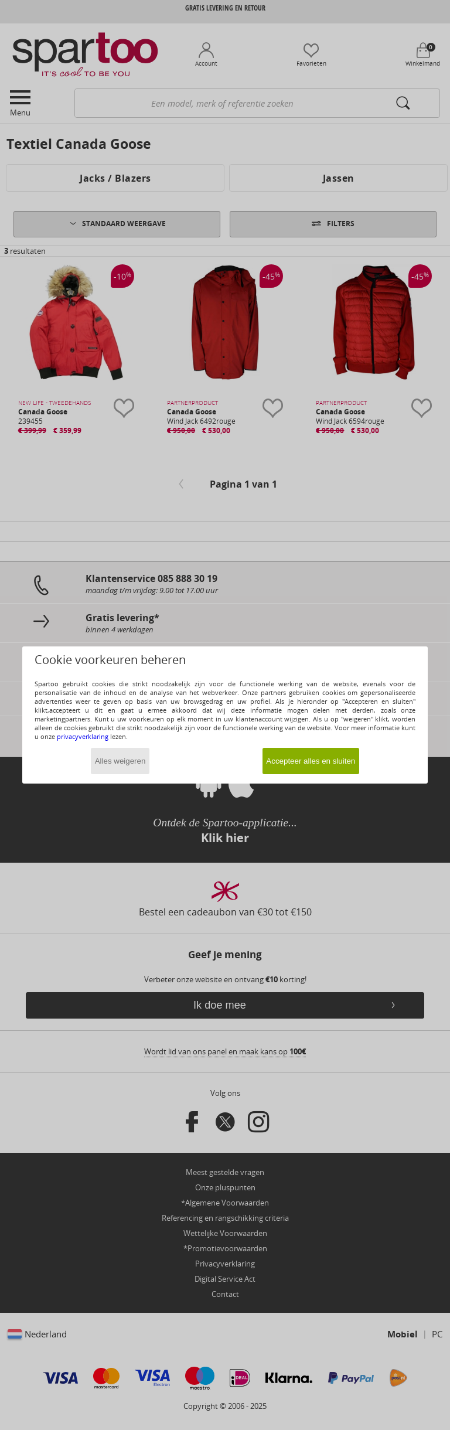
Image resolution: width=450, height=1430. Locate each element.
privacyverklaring (82, 736)
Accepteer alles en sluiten (310, 761)
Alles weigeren (120, 761)
